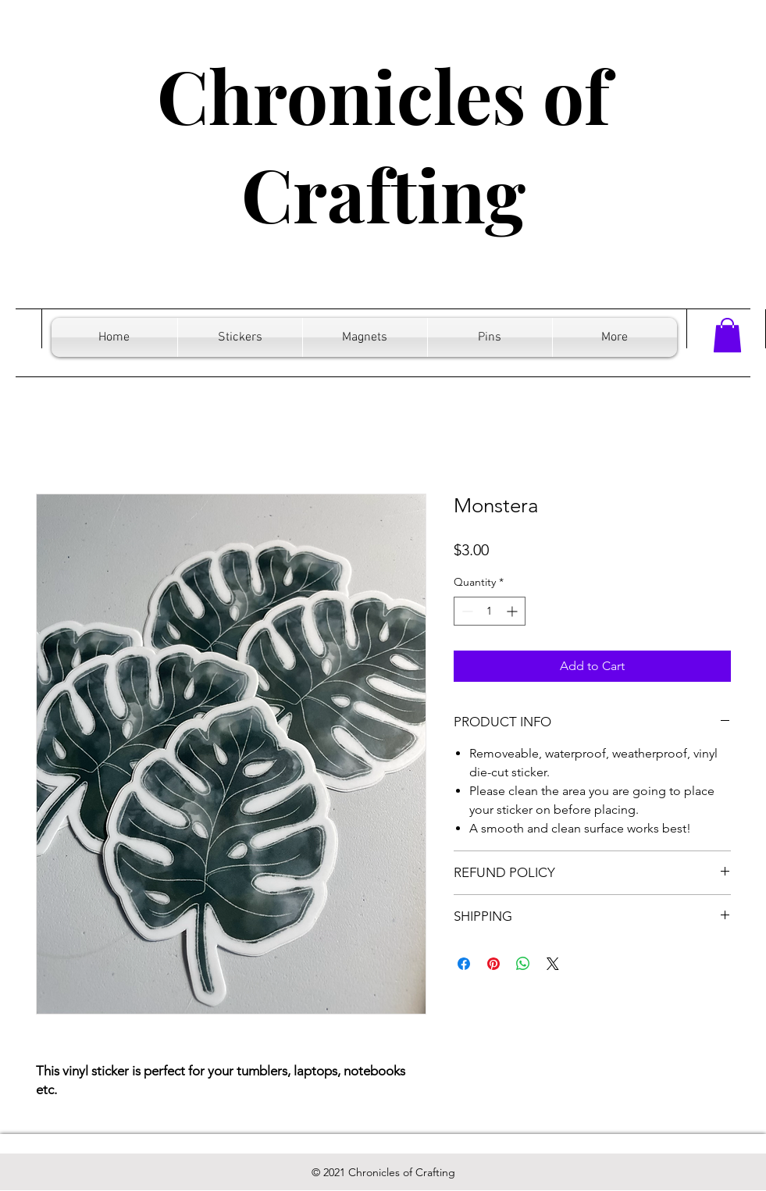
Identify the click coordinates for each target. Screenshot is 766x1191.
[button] (727, 335)
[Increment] (513, 611)
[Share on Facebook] (463, 963)
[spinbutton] (490, 611)
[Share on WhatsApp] (523, 963)
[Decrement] (466, 611)
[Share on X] (552, 963)
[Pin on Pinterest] (493, 963)
